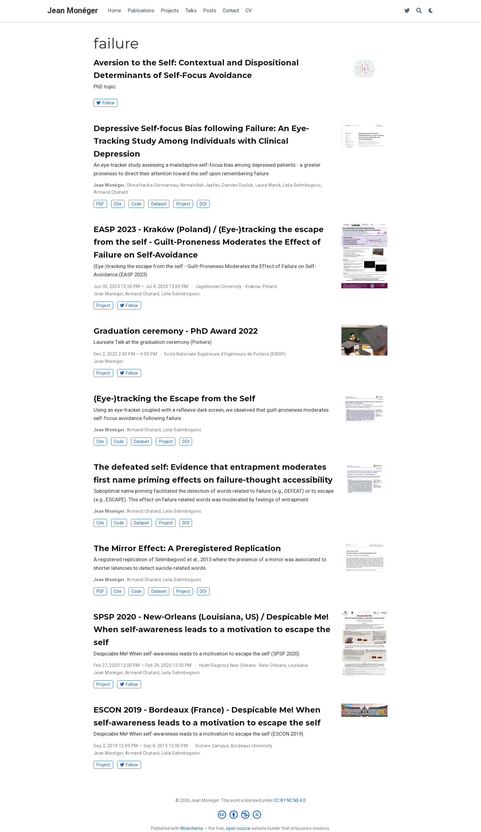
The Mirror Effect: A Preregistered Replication (187, 548)
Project (183, 203)
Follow (105, 102)
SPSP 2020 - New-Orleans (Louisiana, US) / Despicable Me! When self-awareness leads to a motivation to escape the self (212, 629)
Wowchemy (191, 828)
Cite (117, 203)
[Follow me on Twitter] (407, 10)
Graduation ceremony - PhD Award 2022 (176, 331)
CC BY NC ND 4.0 (290, 800)
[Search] (419, 10)
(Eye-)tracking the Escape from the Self (174, 398)
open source (238, 828)
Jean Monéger (72, 10)
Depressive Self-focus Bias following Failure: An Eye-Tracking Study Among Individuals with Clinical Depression (201, 141)
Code (136, 203)
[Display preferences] (431, 10)
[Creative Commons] (241, 814)
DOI (203, 203)
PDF (100, 203)
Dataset (159, 203)
